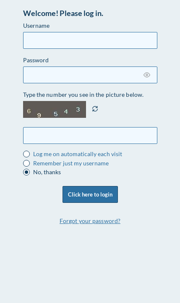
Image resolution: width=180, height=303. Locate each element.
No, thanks (47, 172)
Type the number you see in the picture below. (83, 94)
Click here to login (90, 194)
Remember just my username (71, 163)
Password (36, 60)
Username (36, 25)
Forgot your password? (90, 220)
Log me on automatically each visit (77, 154)
